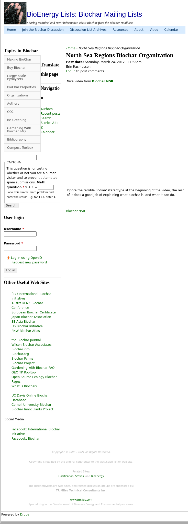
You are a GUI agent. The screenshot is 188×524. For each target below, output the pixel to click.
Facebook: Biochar (26, 438)
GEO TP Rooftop (24, 372)
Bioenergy (97, 476)
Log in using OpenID (26, 258)
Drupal (25, 514)
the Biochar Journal (26, 340)
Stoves (79, 476)
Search (46, 118)
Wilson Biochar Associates (31, 345)
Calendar (171, 30)
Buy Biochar (16, 68)
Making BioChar (19, 59)
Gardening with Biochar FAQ (33, 368)
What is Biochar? (24, 386)
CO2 (10, 112)
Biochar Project (23, 363)
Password (13, 243)
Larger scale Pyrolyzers (16, 77)
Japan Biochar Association (31, 317)
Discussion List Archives (88, 30)
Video (154, 30)
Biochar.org (20, 354)
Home (11, 30)
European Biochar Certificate (34, 312)
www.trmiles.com (81, 499)
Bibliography (16, 139)
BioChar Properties (21, 87)
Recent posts (50, 113)
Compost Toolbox (20, 148)
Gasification (66, 476)
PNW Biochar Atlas (26, 331)
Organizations (17, 95)
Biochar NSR (75, 211)
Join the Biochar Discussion (42, 30)
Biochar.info (21, 349)
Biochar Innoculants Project (32, 409)
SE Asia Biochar (23, 321)
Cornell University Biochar (31, 405)
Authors (13, 103)
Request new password (29, 262)
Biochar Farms (22, 358)
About (138, 30)
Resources (120, 30)
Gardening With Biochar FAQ (19, 129)
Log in (70, 71)
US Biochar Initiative (27, 326)
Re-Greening (16, 120)
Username (14, 229)
